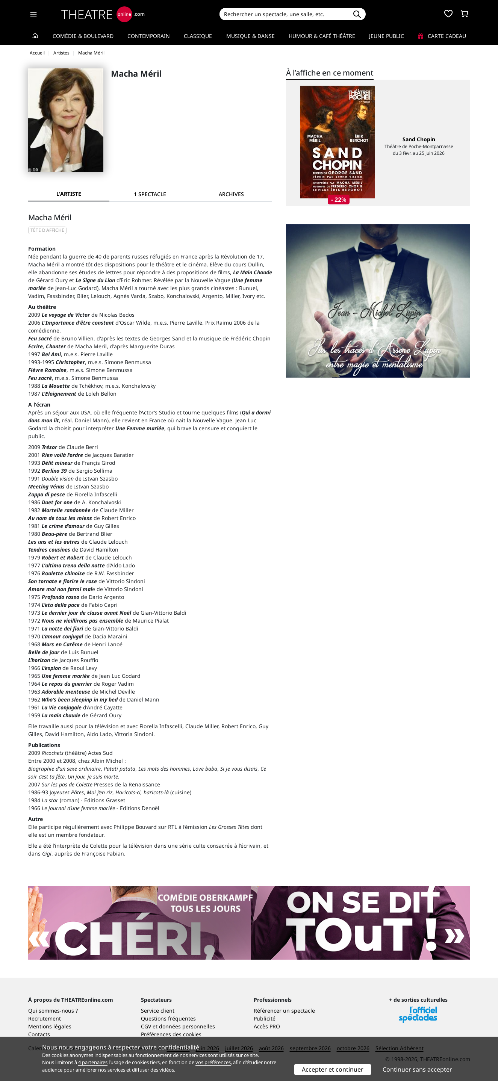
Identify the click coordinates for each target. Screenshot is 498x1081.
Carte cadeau (442, 35)
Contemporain (148, 35)
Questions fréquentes (168, 1018)
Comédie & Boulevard (83, 35)
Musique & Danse (250, 35)
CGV (146, 1026)
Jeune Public (386, 35)
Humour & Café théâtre (322, 35)
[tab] (150, 194)
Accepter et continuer (332, 1069)
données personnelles (187, 1026)
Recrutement (44, 1018)
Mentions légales (49, 1026)
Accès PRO (267, 1026)
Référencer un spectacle (284, 1010)
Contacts (39, 1034)
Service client (157, 1010)
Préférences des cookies (171, 1034)
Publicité (264, 1018)
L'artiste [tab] (68, 193)
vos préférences (213, 1062)
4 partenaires (92, 1062)
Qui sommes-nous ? (53, 1010)
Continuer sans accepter (417, 1069)
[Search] (283, 14)
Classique (198, 35)
